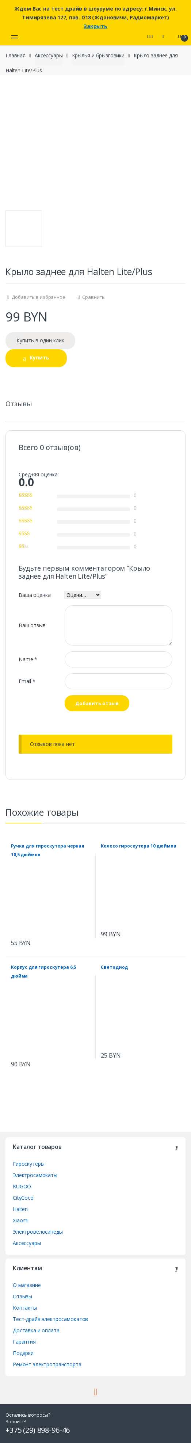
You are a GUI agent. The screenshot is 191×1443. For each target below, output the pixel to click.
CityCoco (23, 1197)
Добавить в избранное (38, 297)
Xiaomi (20, 1220)
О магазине (27, 1285)
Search (151, 35)
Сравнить (93, 297)
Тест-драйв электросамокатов (50, 1319)
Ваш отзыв (32, 625)
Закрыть (95, 26)
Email (27, 681)
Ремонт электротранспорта (47, 1364)
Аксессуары (49, 55)
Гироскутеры (28, 1163)
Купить (39, 357)
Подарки (23, 1352)
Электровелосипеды (38, 1231)
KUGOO (22, 1186)
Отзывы (18, 404)
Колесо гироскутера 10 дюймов (138, 846)
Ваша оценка (34, 594)
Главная (15, 55)
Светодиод (114, 967)
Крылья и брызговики (98, 55)
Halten (20, 1209)
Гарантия (24, 1341)
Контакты (25, 1307)
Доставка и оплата (36, 1330)
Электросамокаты (35, 1175)
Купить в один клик (40, 340)
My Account (166, 35)
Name (28, 659)
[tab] (18, 407)
